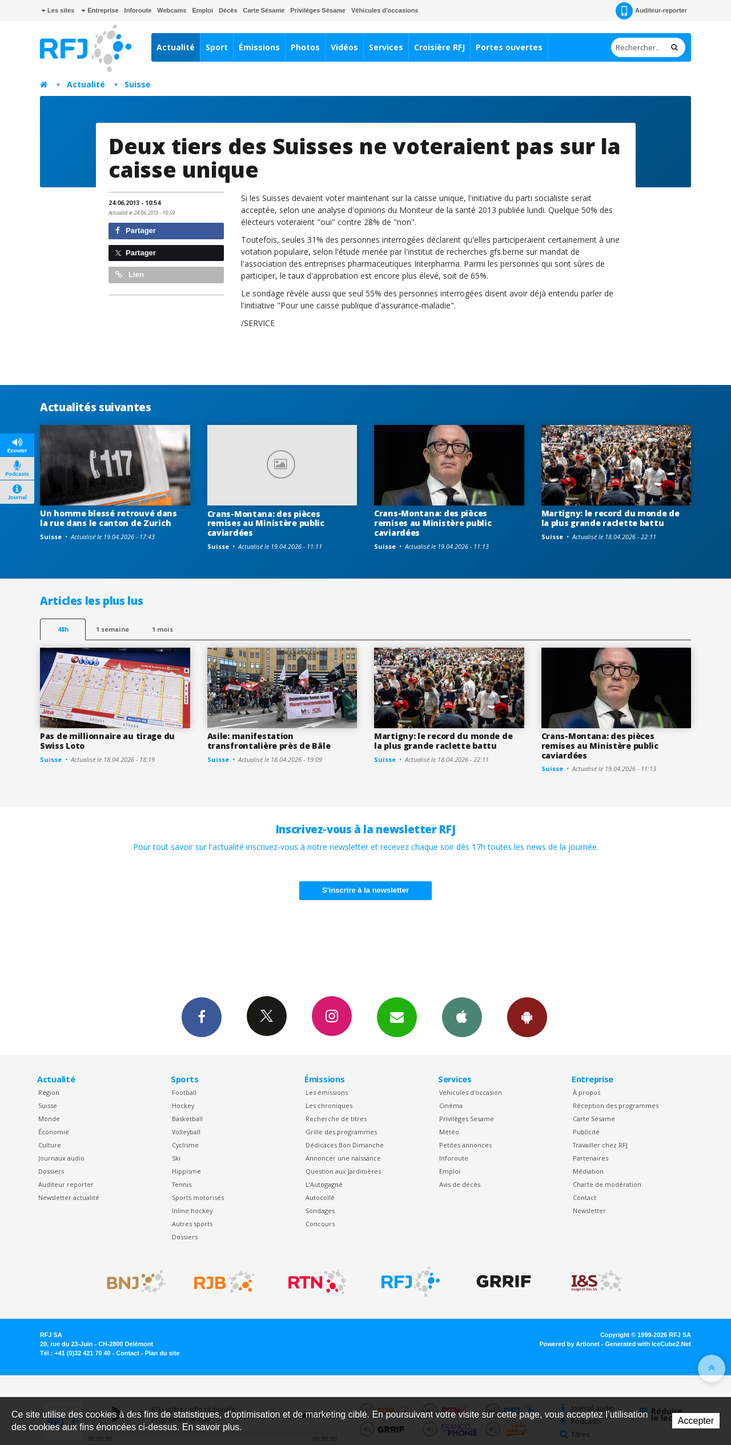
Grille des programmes (341, 1131)
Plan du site (161, 1353)
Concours (320, 1223)
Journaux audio (61, 1158)
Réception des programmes (615, 1105)
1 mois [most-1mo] (162, 629)
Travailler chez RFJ (600, 1145)
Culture (49, 1145)
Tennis (181, 1184)
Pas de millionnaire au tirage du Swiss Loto (107, 740)
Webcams (171, 10)
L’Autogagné (324, 1184)
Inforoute (138, 10)
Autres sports (192, 1223)
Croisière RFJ (439, 47)
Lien (129, 274)
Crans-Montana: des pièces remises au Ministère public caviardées (265, 523)
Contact (584, 1197)
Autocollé (320, 1197)
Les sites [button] (57, 10)
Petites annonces (465, 1145)
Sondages (320, 1210)
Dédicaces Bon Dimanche (345, 1145)
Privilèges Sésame (318, 10)
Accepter (696, 1421)
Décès (228, 10)
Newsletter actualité (68, 1197)
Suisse (137, 84)
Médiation (588, 1171)
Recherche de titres (336, 1118)
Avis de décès (459, 1184)
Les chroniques (329, 1105)
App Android (527, 1016)
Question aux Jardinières (343, 1171)
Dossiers (51, 1171)
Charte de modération (607, 1184)
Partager (135, 230)
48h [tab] (63, 629)
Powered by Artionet (570, 1343)
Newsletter (589, 1210)
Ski (176, 1158)
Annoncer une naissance (343, 1158)
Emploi (202, 10)
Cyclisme (185, 1145)
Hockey (183, 1105)
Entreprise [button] (99, 10)
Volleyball (186, 1131)
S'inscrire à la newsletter (365, 890)
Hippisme (186, 1171)
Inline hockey (192, 1210)
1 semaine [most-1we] (112, 629)
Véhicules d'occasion (470, 1092)
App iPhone (462, 1016)
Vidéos (344, 47)
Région (48, 1092)
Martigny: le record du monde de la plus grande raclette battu (610, 518)
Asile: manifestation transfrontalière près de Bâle (269, 740)
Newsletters (397, 1016)
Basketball (187, 1118)
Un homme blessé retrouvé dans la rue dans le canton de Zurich (108, 518)
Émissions (259, 47)
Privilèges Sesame (466, 1118)
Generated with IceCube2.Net (648, 1343)
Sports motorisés (198, 1197)
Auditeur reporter (66, 1184)
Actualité (175, 47)
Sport (217, 47)
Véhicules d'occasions (385, 10)
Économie (53, 1131)
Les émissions (327, 1092)
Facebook (202, 1016)
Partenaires (590, 1158)
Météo (449, 1131)
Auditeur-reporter (651, 10)
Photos (305, 47)
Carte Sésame (264, 10)
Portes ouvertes (509, 47)
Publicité (586, 1131)
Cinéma (451, 1105)
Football (184, 1092)
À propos (586, 1092)
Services (386, 47)
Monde (49, 1118)
